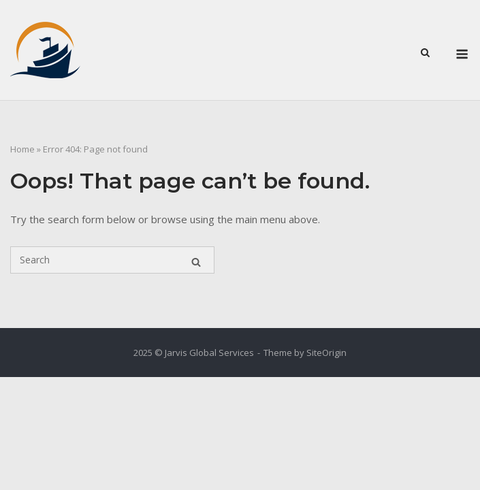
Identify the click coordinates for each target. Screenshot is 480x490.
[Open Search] (425, 52)
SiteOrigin (326, 352)
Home (22, 149)
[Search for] (112, 260)
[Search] (196, 260)
